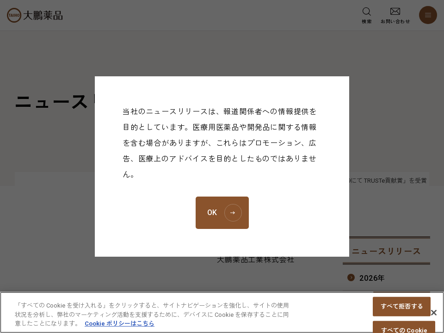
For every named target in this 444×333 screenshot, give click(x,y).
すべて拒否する (402, 310)
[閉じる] (434, 317)
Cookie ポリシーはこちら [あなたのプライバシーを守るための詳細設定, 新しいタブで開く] (119, 328)
